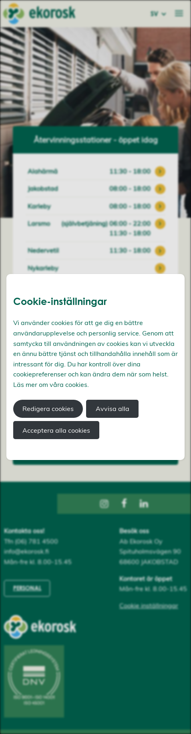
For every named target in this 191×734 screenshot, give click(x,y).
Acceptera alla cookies (56, 430)
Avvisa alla (112, 409)
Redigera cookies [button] (48, 409)
